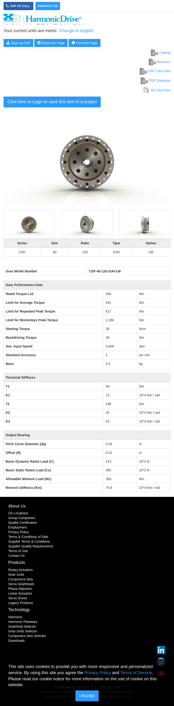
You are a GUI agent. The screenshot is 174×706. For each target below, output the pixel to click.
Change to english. (77, 30)
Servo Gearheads (21, 584)
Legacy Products (20, 603)
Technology (19, 609)
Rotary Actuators (20, 570)
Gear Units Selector (22, 631)
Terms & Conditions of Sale (28, 537)
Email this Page (51, 43)
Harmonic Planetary (22, 622)
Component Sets (20, 579)
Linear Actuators (20, 593)
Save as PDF (18, 43)
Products (16, 562)
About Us (17, 506)
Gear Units (16, 574)
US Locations (18, 513)
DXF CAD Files (154, 71)
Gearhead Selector (22, 626)
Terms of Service (136, 672)
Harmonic (15, 617)
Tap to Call (18, 6)
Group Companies (21, 518)
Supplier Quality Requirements (30, 546)
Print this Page (84, 43)
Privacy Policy (18, 532)
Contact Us (48, 6)
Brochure (159, 62)
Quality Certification (22, 522)
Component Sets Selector (27, 636)
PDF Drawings (155, 80)
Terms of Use (18, 551)
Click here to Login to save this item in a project (52, 101)
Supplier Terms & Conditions (29, 541)
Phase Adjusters (20, 589)
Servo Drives (17, 598)
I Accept (87, 695)
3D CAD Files (156, 90)
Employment (17, 527)
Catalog (160, 53)
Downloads (16, 641)
